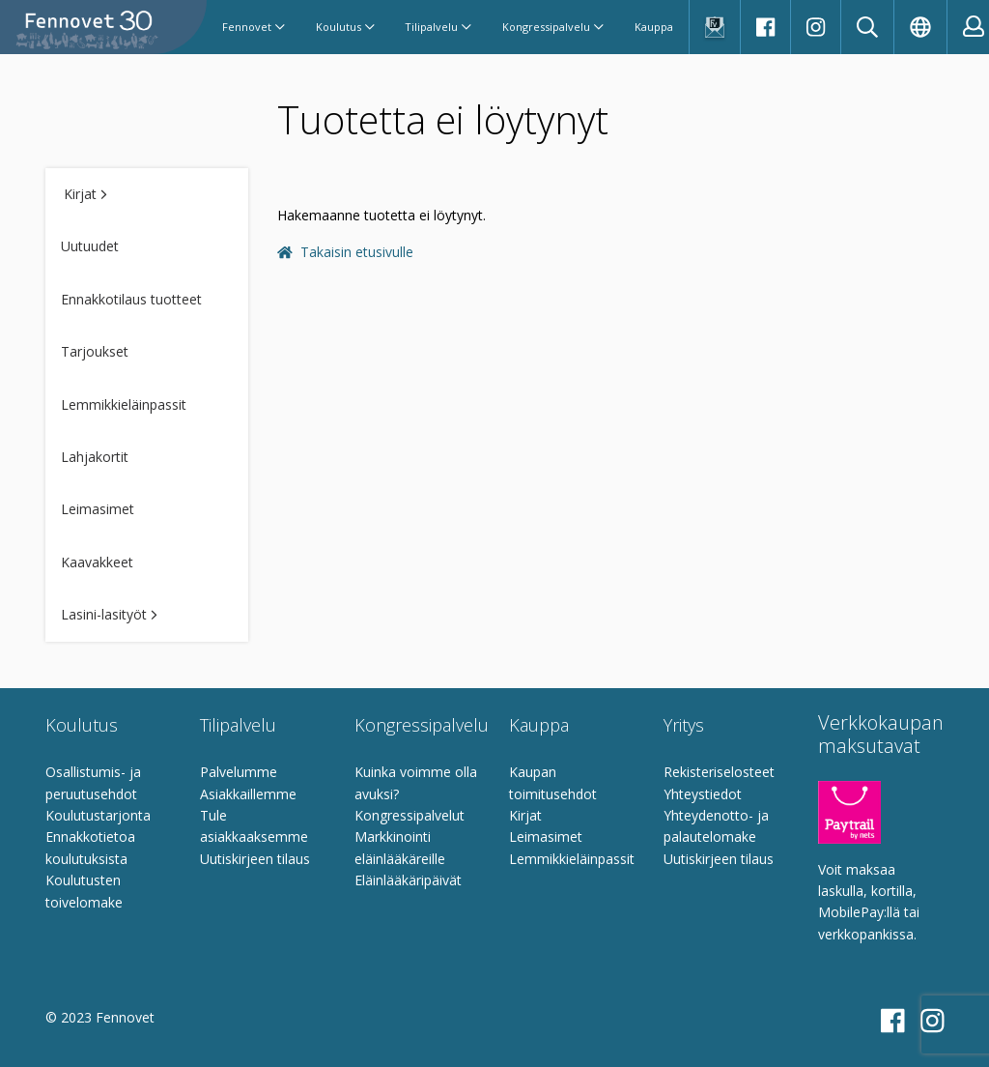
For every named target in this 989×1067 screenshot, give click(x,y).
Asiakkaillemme (248, 794)
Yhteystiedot (703, 794)
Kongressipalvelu (553, 26)
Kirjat (85, 194)
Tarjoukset (94, 351)
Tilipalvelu (438, 26)
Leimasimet (97, 509)
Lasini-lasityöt (109, 614)
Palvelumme (238, 772)
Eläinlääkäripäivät (408, 880)
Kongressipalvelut (409, 815)
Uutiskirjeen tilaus (255, 859)
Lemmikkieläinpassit (123, 404)
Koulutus (345, 26)
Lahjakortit (94, 456)
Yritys (684, 724)
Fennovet (253, 26)
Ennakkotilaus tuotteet (131, 299)
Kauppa (654, 26)
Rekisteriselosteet (719, 772)
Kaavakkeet (97, 562)
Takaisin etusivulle (345, 252)
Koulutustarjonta (98, 815)
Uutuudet (90, 246)
